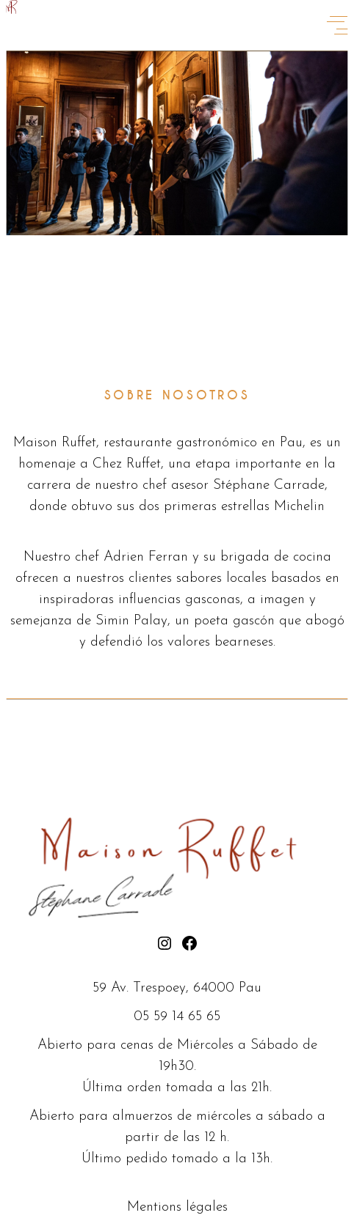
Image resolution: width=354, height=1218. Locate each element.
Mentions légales (177, 1207)
